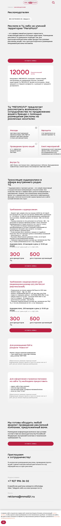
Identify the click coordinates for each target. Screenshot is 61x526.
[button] (30, 61)
